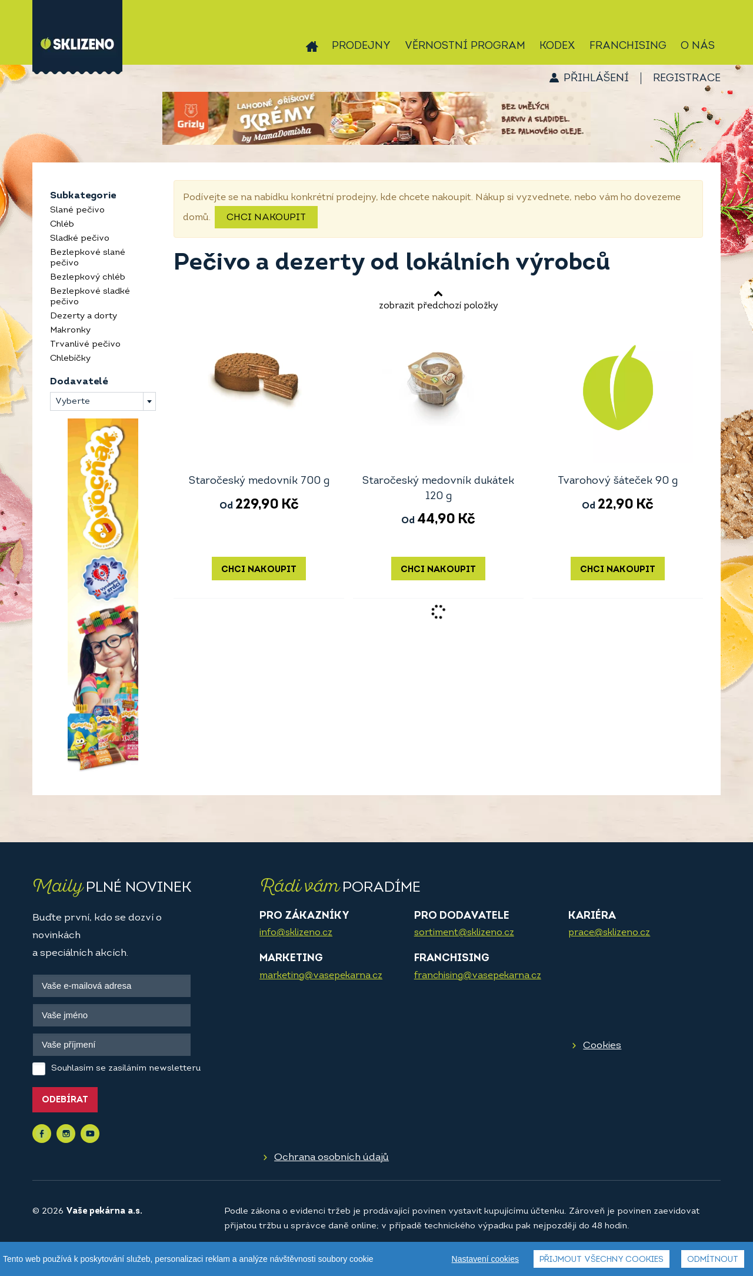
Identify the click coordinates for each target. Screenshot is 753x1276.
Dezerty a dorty (83, 316)
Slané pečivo (77, 210)
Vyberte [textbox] (72, 401)
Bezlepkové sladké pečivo (90, 297)
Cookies (602, 1046)
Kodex (557, 46)
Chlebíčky (70, 358)
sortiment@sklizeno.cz (464, 933)
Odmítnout (712, 1259)
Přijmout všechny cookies (601, 1259)
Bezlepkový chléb (87, 277)
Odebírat (65, 1100)
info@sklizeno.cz (295, 933)
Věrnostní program (465, 46)
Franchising (628, 46)
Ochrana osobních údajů (331, 1157)
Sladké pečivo (79, 238)
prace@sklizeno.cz (609, 933)
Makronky (70, 330)
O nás (698, 46)
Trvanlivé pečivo (85, 344)
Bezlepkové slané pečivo (87, 258)
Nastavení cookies (485, 1259)
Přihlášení (596, 78)
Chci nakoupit (266, 217)
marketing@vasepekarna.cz (320, 976)
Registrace (687, 78)
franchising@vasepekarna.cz (477, 976)
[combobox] (103, 401)
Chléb (62, 224)
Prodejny (361, 46)
